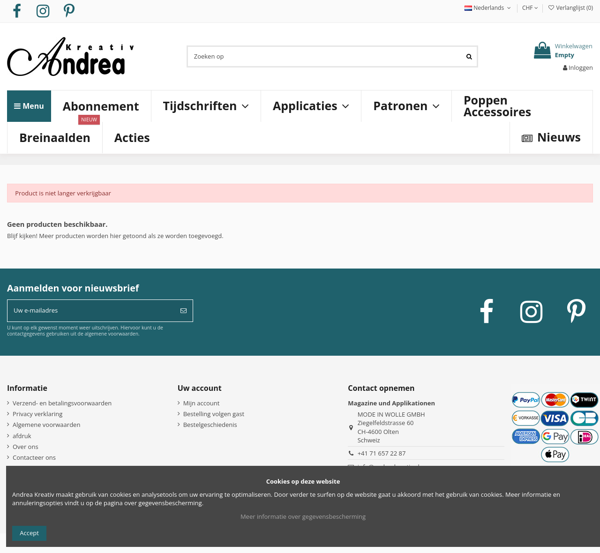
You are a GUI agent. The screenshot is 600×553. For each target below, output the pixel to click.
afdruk (22, 436)
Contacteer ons (34, 457)
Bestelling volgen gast (214, 414)
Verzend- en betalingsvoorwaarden (62, 403)
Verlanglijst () (570, 8)
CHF (530, 8)
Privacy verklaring (37, 414)
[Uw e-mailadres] (91, 310)
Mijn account (201, 403)
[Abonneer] (183, 310)
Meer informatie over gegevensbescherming (303, 516)
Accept (29, 533)
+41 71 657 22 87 (382, 453)
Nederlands (489, 8)
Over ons (25, 446)
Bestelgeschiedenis (210, 424)
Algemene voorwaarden (46, 424)
